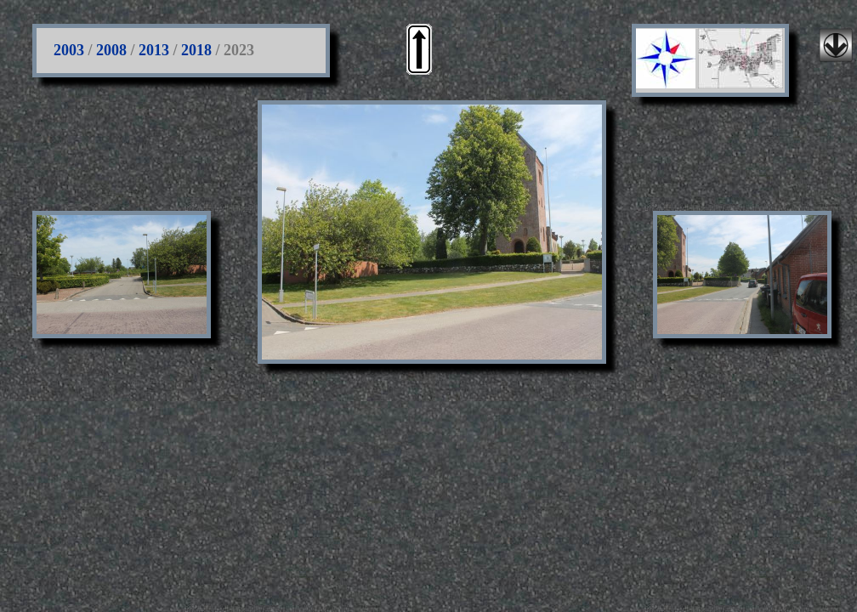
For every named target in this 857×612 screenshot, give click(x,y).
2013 (154, 50)
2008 (111, 50)
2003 (69, 50)
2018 (196, 50)
